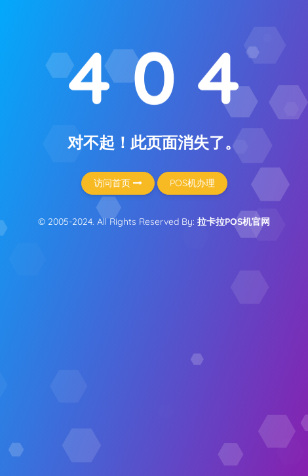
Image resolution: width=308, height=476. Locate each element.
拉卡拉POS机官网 (233, 222)
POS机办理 (192, 183)
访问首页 (118, 183)
